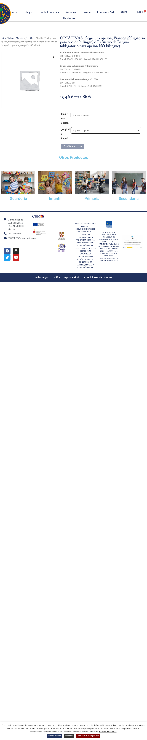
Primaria (91, 198)
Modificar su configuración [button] (88, 735)
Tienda (86, 12)
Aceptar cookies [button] (54, 735)
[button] (52, 56)
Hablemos (69, 18)
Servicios (70, 12)
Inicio (14, 12)
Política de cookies (107, 731)
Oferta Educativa (49, 12)
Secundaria (129, 198)
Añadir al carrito (73, 146)
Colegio (27, 12)
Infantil (55, 198)
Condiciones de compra (98, 277)
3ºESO (28, 38)
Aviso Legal (41, 277)
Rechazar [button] (69, 735)
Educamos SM (105, 12)
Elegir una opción (65, 118)
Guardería (18, 198)
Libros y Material (16, 38)
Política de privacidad (66, 277)
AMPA (123, 12)
